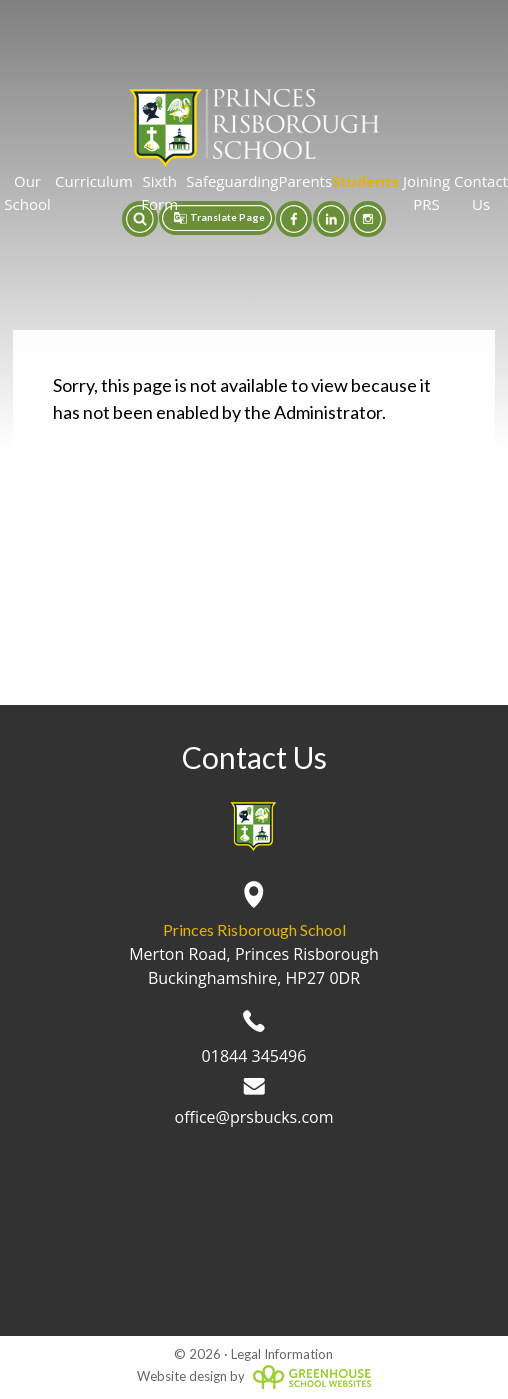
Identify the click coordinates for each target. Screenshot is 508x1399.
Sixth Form (159, 192)
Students (365, 181)
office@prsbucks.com (254, 1103)
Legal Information (282, 1354)
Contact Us (481, 192)
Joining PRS (426, 192)
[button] (140, 219)
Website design (182, 1376)
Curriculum (94, 181)
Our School (27, 192)
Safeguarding (232, 181)
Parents (305, 181)
